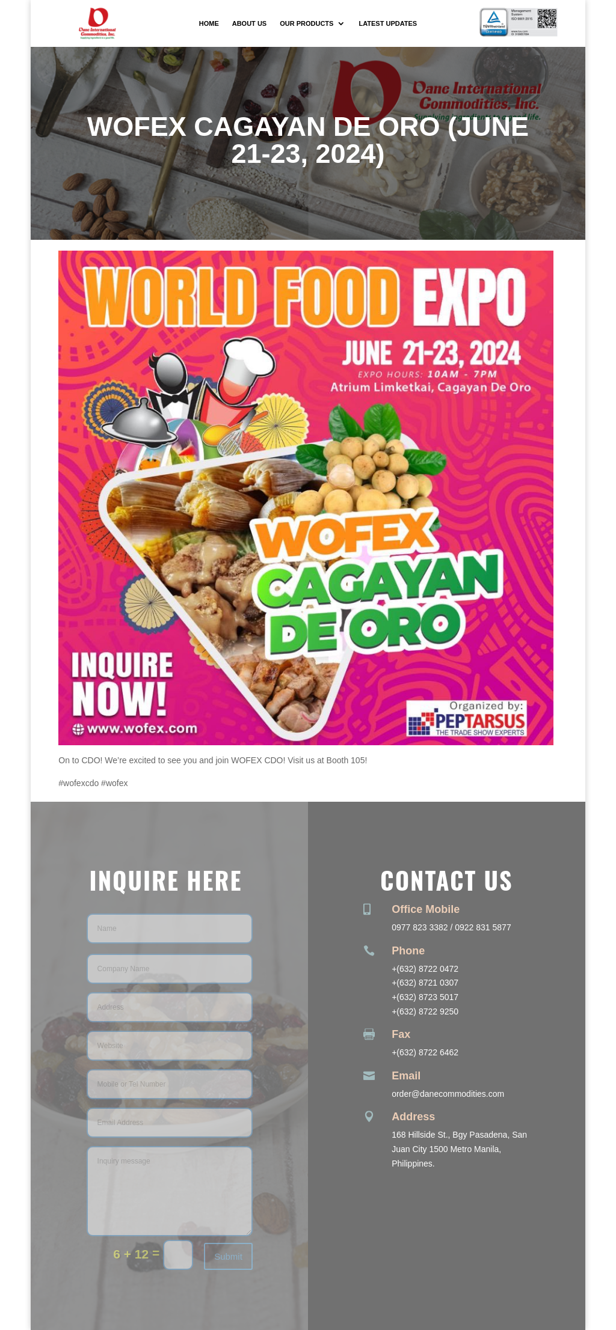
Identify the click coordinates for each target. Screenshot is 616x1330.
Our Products (306, 23)
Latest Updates (388, 23)
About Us (249, 23)
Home (209, 23)
